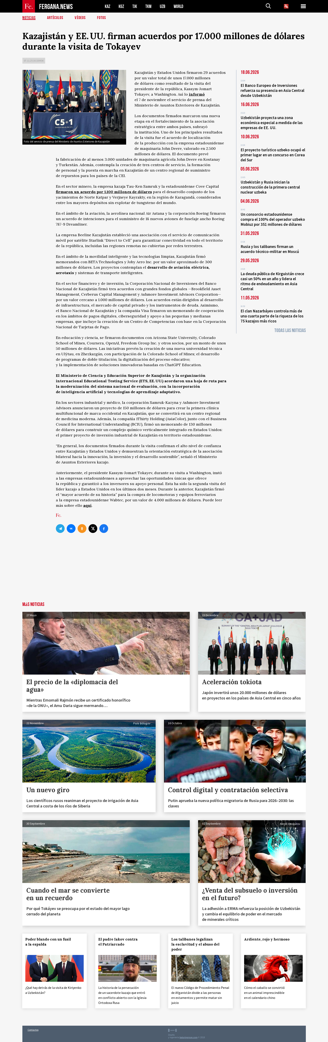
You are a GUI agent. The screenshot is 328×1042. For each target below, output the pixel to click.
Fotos (101, 18)
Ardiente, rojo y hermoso (267, 939)
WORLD (178, 6)
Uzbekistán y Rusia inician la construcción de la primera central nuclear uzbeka (270, 187)
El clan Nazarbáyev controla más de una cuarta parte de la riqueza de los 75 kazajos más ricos (272, 315)
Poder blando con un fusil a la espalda (48, 942)
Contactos (33, 1029)
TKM (148, 6)
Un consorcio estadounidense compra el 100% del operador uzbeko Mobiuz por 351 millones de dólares (273, 219)
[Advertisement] (164, 570)
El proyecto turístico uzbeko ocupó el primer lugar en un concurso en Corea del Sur (273, 154)
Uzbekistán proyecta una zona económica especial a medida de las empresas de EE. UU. (272, 122)
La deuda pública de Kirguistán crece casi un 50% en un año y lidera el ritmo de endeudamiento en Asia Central (272, 281)
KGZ (121, 6)
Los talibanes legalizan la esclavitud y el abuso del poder (195, 944)
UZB (162, 6)
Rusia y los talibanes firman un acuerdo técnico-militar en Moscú (270, 249)
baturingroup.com (188, 1037)
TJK (134, 6)
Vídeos (80, 18)
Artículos (55, 18)
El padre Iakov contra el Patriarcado (118, 942)
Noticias (29, 18)
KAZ (107, 6)
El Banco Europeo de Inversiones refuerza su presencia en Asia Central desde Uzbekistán (272, 90)
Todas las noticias (290, 330)
